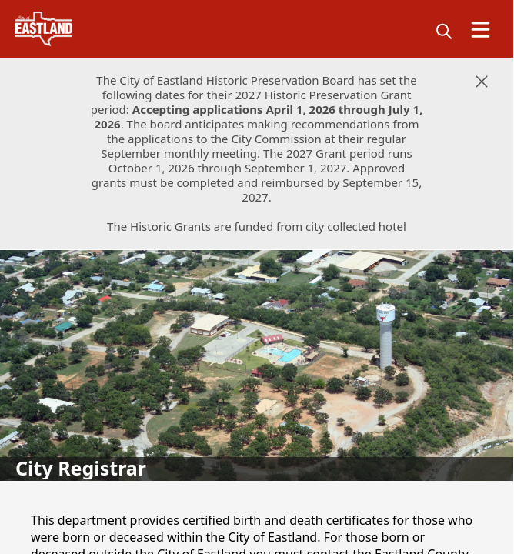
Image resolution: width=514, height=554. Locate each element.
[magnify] (444, 30)
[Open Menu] (480, 29)
